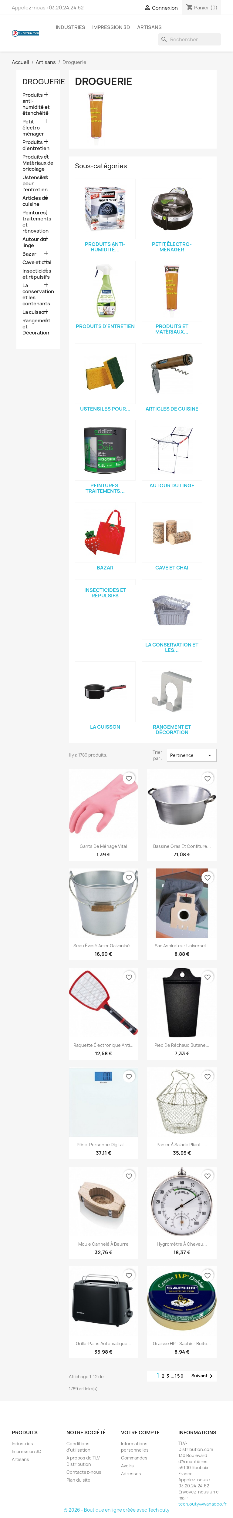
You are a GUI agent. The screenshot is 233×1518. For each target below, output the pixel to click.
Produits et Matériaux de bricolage (37, 163)
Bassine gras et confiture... (182, 846)
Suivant (203, 1376)
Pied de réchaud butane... (181, 1045)
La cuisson (34, 312)
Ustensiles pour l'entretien (35, 183)
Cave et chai (36, 262)
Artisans (149, 27)
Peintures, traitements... (105, 488)
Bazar (29, 254)
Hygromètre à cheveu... (182, 1244)
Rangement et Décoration (36, 326)
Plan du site (78, 1480)
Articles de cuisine (35, 201)
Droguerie (43, 81)
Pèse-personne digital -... (103, 1144)
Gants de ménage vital (103, 846)
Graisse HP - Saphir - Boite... (182, 1343)
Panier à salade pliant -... (182, 1144)
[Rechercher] (189, 39)
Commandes (134, 1458)
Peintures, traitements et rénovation (36, 222)
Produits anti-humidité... (105, 247)
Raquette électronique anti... (103, 1045)
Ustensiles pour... (105, 408)
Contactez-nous (83, 1472)
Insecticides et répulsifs (36, 274)
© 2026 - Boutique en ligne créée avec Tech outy (117, 1510)
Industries (70, 27)
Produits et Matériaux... (171, 329)
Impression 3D (111, 27)
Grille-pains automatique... (103, 1343)
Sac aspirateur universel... (182, 946)
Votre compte (140, 1432)
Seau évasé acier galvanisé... (103, 946)
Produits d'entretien (35, 145)
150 (179, 1376)
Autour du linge (34, 242)
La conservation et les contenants (38, 294)
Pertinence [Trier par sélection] (191, 755)
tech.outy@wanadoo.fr (202, 1504)
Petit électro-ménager (33, 128)
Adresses (131, 1473)
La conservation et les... (171, 647)
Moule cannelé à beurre (103, 1244)
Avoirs (127, 1466)
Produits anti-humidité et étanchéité (36, 104)
